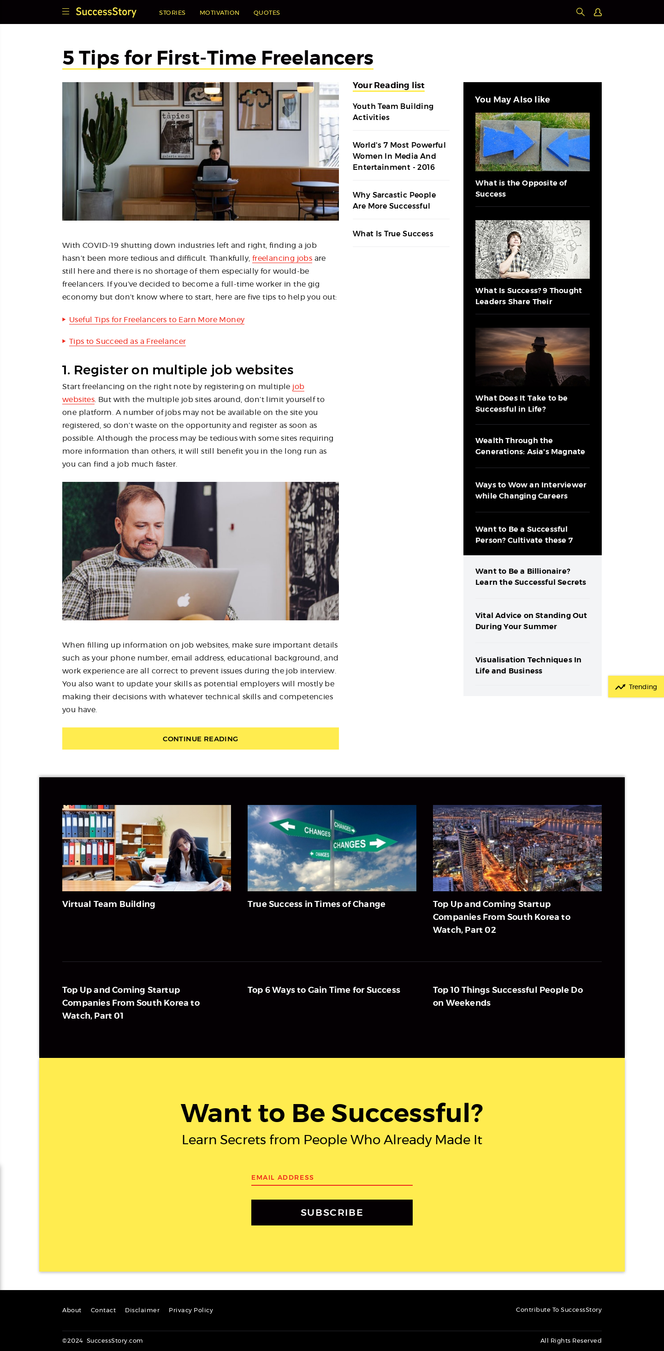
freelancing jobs (282, 258)
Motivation (220, 13)
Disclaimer (142, 1311)
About (72, 1311)
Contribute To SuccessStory (559, 1310)
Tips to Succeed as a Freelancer (127, 341)
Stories (172, 13)
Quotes (267, 13)
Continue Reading (200, 738)
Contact (103, 1311)
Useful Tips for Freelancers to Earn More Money (156, 320)
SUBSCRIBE (332, 1212)
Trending (643, 687)
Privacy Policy (191, 1311)
